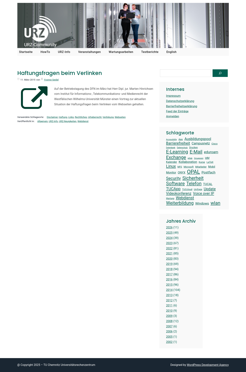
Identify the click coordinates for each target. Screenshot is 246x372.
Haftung (63, 117)
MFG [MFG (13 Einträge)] (179, 167)
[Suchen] (220, 73)
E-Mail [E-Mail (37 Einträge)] (196, 151)
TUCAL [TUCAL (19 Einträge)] (207, 184)
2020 (169, 258)
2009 (169, 316)
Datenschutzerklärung (180, 101)
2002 (169, 342)
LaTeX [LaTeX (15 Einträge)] (210, 162)
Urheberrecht (95, 117)
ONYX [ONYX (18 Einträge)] (181, 172)
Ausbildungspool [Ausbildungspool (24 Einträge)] (197, 139)
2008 (169, 321)
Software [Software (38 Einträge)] (175, 183)
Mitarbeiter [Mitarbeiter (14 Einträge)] (201, 166)
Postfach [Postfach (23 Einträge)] (208, 172)
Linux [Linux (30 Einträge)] (171, 166)
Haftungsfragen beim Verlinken (59, 73)
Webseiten (120, 117)
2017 (169, 274)
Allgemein (42, 121)
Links (71, 117)
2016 (169, 279)
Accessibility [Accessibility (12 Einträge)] (171, 140)
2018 (169, 269)
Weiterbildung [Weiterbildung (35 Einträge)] (180, 203)
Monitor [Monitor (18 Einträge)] (171, 172)
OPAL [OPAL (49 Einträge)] (193, 172)
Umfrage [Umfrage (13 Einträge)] (198, 189)
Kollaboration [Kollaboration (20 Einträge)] (188, 162)
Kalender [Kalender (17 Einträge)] (171, 162)
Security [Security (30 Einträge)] (173, 178)
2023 (169, 243)
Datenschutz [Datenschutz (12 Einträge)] (182, 148)
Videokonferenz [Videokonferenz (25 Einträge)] (178, 193)
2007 (169, 326)
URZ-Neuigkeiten (67, 121)
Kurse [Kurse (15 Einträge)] (202, 162)
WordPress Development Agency (208, 365)
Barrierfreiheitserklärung (181, 106)
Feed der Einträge (177, 111)
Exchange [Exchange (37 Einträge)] (176, 157)
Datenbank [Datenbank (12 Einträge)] (170, 148)
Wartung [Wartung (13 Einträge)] (170, 198)
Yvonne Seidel (51, 79)
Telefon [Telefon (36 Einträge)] (194, 183)
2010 (169, 310)
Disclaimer (52, 117)
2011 (169, 305)
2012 (169, 300)
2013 (169, 295)
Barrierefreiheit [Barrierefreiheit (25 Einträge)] (178, 143)
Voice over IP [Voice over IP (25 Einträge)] (203, 193)
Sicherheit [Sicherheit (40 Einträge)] (193, 178)
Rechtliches (81, 117)
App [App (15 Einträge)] (180, 139)
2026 (169, 227)
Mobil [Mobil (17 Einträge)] (211, 166)
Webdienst (83, 121)
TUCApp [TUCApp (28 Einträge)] (173, 189)
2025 (169, 232)
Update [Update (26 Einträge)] (210, 189)
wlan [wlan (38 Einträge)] (215, 203)
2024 (169, 238)
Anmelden (172, 116)
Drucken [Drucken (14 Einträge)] (193, 147)
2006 (169, 331)
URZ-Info (53, 121)
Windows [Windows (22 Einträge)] (202, 204)
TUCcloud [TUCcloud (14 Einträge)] (187, 189)
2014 (169, 290)
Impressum (173, 96)
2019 (169, 264)
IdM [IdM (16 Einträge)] (207, 158)
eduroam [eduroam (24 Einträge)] (211, 152)
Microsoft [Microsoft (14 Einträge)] (189, 166)
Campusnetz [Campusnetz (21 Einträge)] (201, 143)
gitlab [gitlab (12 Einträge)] (190, 158)
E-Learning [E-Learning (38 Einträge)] (177, 151)
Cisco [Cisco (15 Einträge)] (214, 143)
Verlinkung (108, 117)
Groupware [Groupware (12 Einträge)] (198, 158)
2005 (169, 336)
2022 (169, 248)
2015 (169, 284)
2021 (169, 253)
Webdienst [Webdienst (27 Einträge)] (185, 198)
